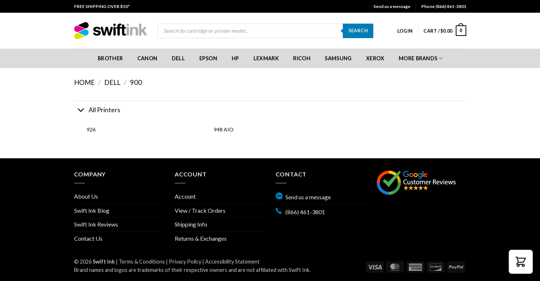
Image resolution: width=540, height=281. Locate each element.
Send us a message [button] (391, 6)
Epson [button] (208, 58)
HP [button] (235, 58)
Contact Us (88, 238)
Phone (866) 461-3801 (443, 6)
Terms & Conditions (142, 261)
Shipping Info (191, 224)
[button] (405, 30)
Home (84, 82)
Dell (112, 82)
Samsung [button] (338, 58)
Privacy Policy (185, 261)
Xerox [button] (375, 58)
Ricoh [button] (301, 58)
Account (185, 196)
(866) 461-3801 (300, 211)
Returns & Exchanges (201, 238)
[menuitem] (102, 6)
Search (358, 30)
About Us (86, 196)
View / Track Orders (200, 210)
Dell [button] (178, 58)
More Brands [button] (420, 58)
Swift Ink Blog (91, 210)
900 (136, 82)
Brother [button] (110, 58)
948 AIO (224, 129)
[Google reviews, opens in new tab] (416, 181)
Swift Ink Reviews (96, 224)
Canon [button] (147, 58)
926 (91, 129)
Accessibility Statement (232, 261)
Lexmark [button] (266, 58)
